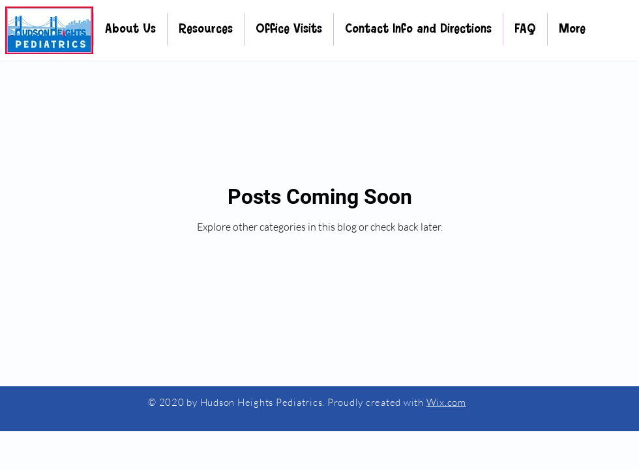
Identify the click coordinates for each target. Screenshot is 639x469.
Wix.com (446, 402)
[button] (130, 29)
